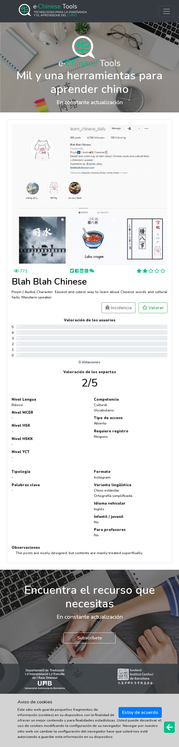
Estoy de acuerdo (140, 712)
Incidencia (118, 308)
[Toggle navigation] (166, 11)
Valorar (153, 308)
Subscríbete (89, 638)
